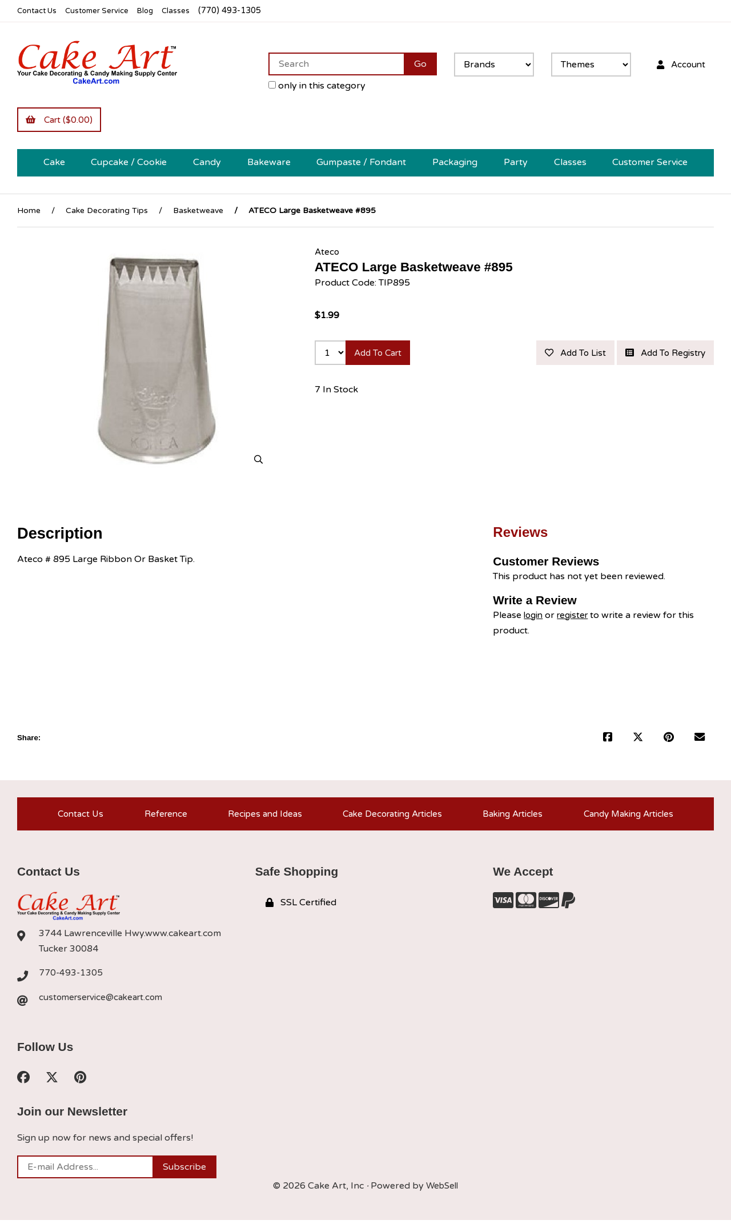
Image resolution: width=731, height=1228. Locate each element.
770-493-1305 (71, 980)
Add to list (672, 356)
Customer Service (104, 10)
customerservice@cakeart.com (104, 1005)
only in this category (311, 85)
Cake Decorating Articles (388, 818)
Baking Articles (511, 818)
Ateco (327, 253)
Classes (189, 10)
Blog (157, 10)
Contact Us (39, 10)
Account (678, 64)
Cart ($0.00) (61, 120)
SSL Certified (301, 909)
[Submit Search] (414, 64)
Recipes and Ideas (259, 818)
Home (29, 212)
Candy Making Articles (628, 818)
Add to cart (382, 356)
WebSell (442, 1193)
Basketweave (198, 212)
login (534, 617)
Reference (161, 818)
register (576, 617)
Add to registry (661, 382)
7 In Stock (336, 421)
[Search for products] (330, 64)
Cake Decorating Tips (107, 212)
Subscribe (184, 1175)
